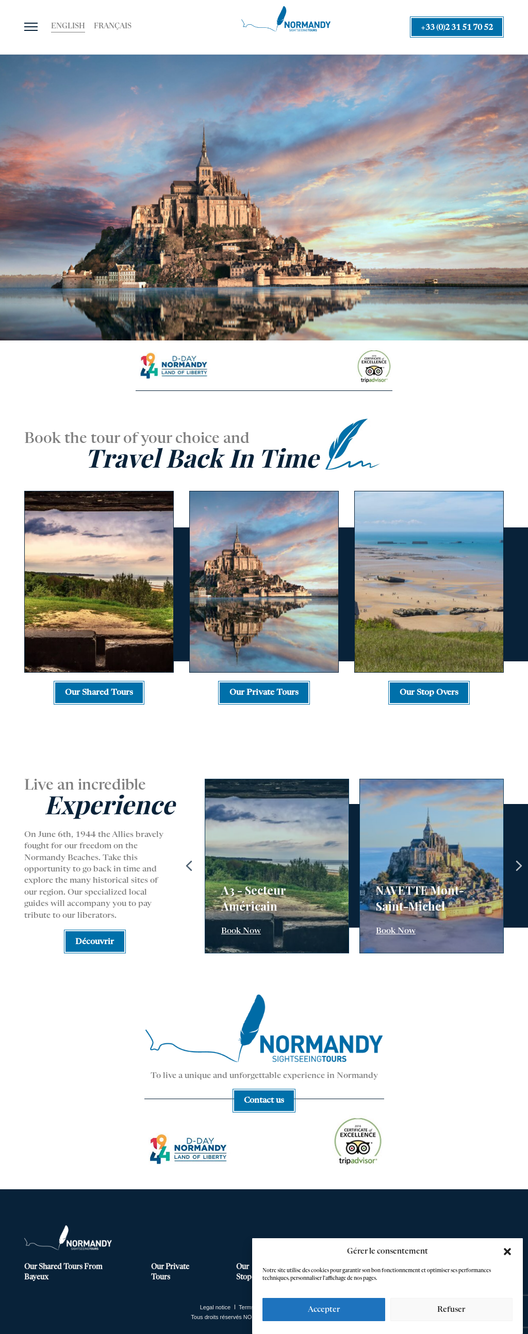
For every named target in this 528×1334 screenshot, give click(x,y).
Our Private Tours (170, 1272)
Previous (189, 866)
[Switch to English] (68, 27)
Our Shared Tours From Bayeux (63, 1272)
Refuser (451, 1309)
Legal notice (215, 1307)
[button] (507, 1251)
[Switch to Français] (113, 27)
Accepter (324, 1309)
